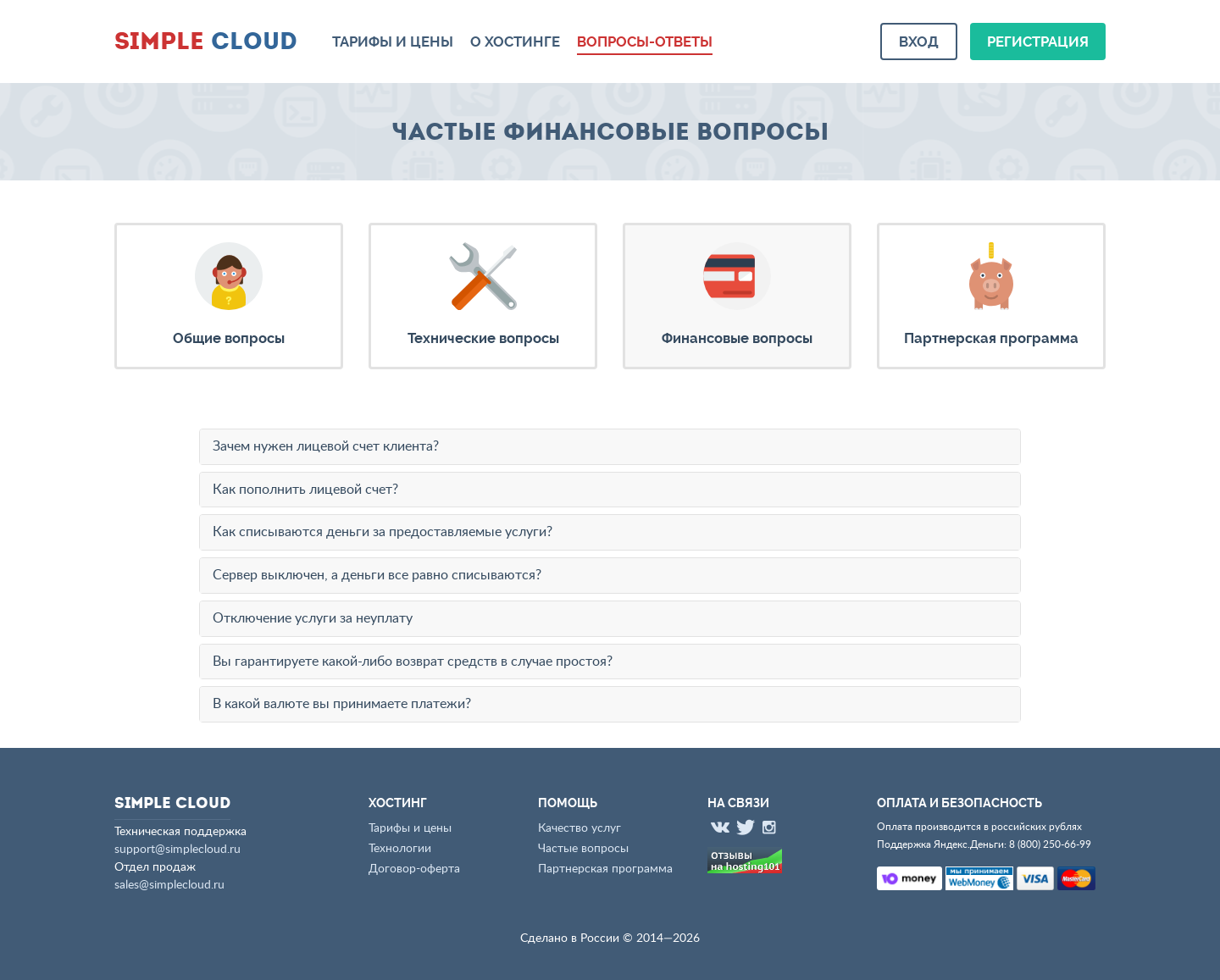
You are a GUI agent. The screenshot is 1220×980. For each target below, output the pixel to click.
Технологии (400, 849)
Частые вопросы (583, 849)
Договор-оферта (414, 869)
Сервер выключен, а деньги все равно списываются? (377, 575)
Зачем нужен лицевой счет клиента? (326, 446)
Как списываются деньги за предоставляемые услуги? (382, 532)
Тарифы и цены (392, 42)
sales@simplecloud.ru (169, 885)
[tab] (610, 446)
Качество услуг (579, 828)
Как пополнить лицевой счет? (305, 489)
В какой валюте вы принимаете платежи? (342, 704)
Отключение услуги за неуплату (313, 618)
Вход (919, 42)
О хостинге (515, 42)
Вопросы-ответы (645, 42)
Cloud (205, 39)
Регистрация (1038, 42)
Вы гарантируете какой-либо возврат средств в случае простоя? (413, 661)
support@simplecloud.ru (177, 849)
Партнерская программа (605, 869)
